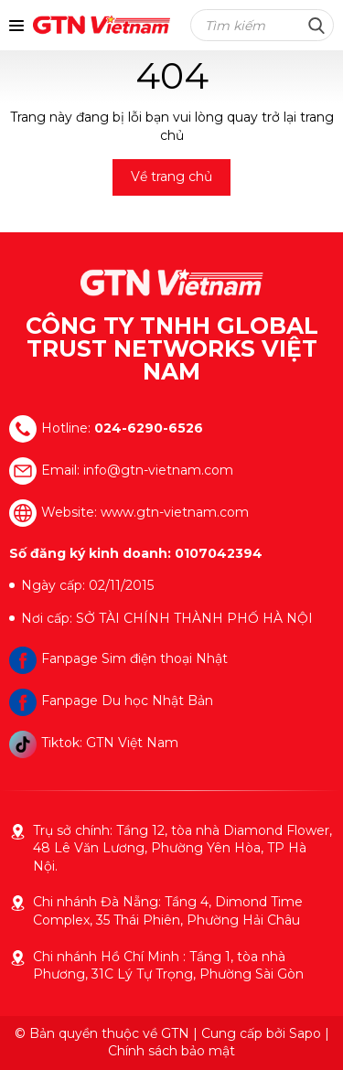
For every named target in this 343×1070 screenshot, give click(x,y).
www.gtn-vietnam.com (175, 511)
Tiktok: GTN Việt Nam (93, 742)
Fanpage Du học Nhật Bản (111, 700)
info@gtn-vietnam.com (158, 469)
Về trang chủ (171, 176)
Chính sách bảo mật (171, 1051)
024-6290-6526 (148, 427)
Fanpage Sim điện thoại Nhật (118, 658)
